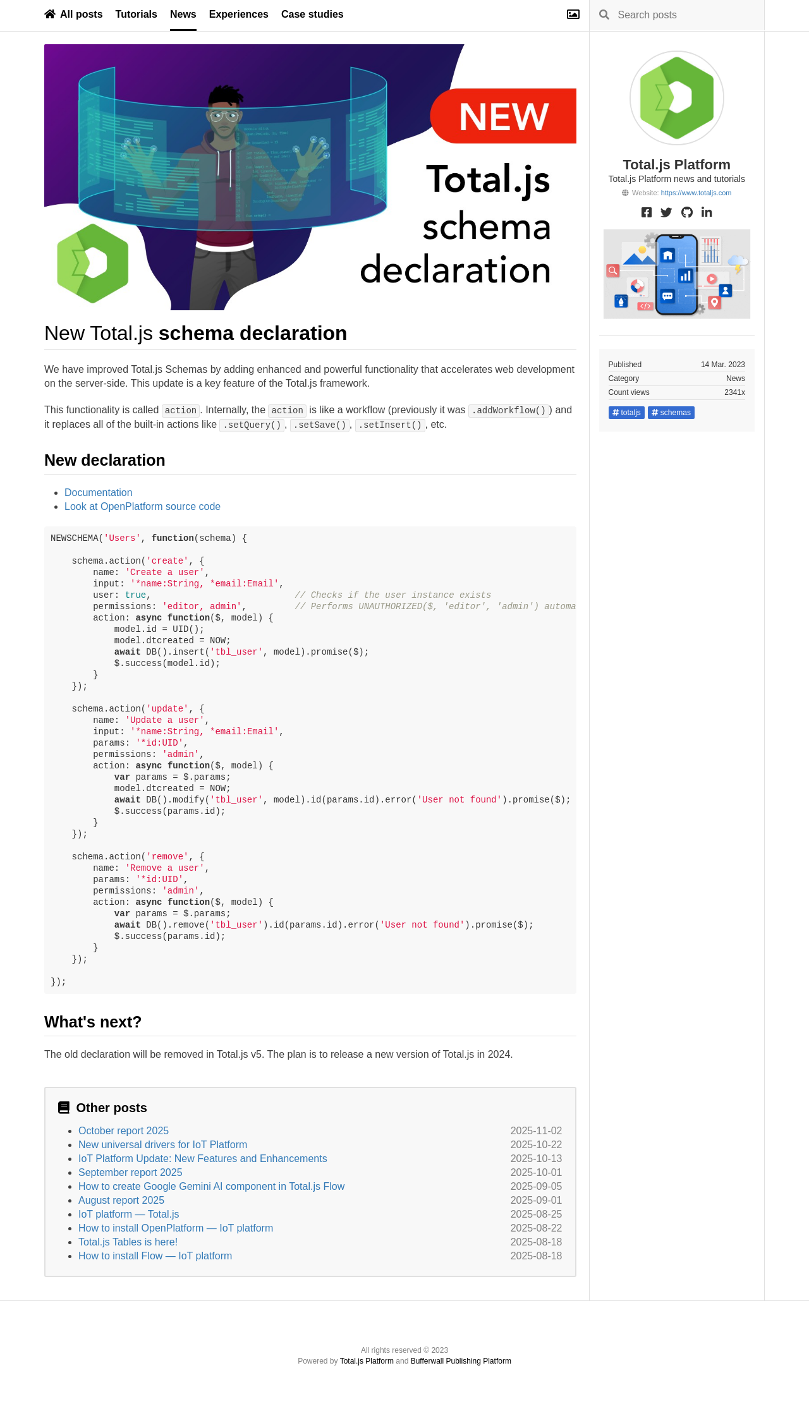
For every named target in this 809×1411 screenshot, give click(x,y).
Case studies (312, 14)
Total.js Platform (367, 1361)
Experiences (239, 14)
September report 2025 (130, 1172)
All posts (73, 14)
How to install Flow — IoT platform (155, 1256)
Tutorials (136, 14)
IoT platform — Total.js (128, 1214)
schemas (671, 412)
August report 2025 (121, 1200)
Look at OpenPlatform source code (142, 506)
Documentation (98, 492)
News (183, 14)
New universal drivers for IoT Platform (162, 1144)
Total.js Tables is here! (128, 1242)
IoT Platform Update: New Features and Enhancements (202, 1158)
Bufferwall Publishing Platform (461, 1361)
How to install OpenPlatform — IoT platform (175, 1228)
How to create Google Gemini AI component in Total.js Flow (211, 1186)
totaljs (626, 412)
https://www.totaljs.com (696, 193)
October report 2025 (123, 1130)
